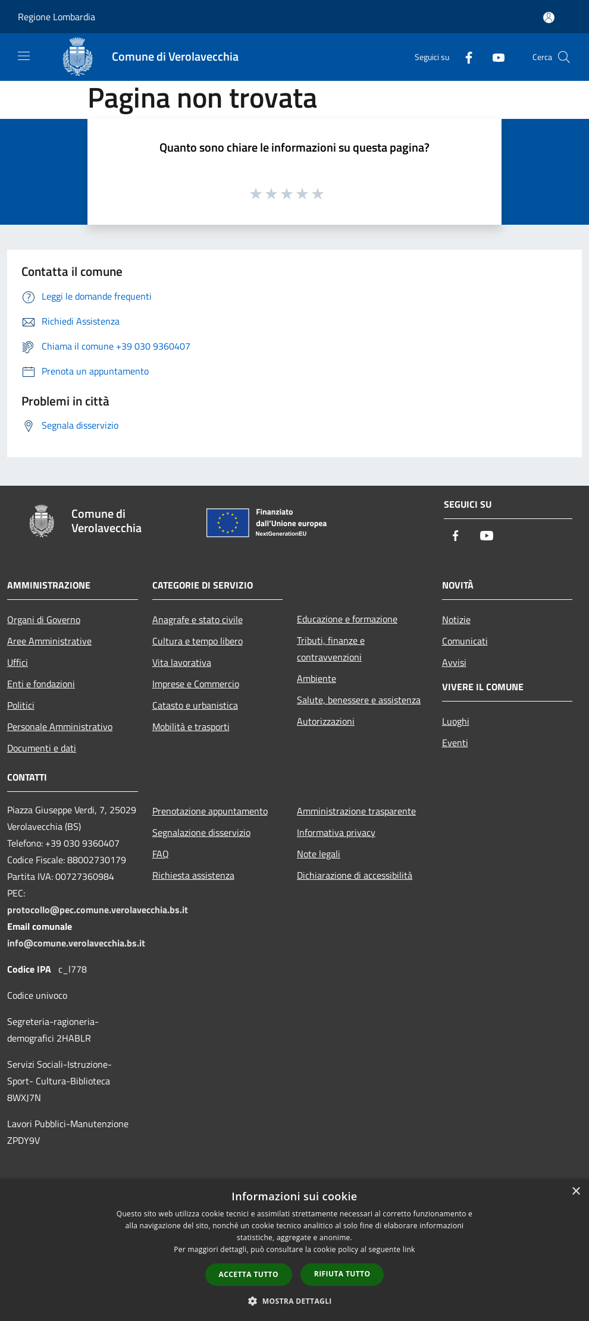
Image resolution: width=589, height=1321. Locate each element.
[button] (294, 1301)
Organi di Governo (43, 619)
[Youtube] (494, 57)
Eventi (455, 742)
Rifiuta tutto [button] (342, 1274)
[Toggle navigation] (24, 56)
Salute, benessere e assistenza (359, 700)
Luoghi (455, 721)
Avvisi (454, 662)
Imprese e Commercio (195, 684)
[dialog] (294, 1250)
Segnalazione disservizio (201, 832)
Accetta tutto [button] (248, 1274)
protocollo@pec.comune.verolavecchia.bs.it (97, 909)
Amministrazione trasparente (356, 811)
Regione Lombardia (56, 17)
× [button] (575, 1191)
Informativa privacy (336, 832)
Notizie (456, 619)
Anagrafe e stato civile (197, 619)
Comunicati (465, 641)
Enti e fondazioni (41, 684)
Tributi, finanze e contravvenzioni (331, 648)
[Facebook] (464, 57)
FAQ (160, 854)
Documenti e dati (41, 748)
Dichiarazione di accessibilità (354, 875)
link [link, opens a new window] (409, 1249)
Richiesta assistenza (193, 875)
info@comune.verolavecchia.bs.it (76, 943)
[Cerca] (564, 57)
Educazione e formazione (347, 619)
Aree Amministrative (49, 641)
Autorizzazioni (326, 721)
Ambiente (316, 678)
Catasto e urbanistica (195, 705)
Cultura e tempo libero (197, 641)
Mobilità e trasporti (191, 726)
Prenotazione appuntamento (210, 811)
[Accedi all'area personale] (548, 17)
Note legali (318, 854)
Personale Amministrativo (59, 726)
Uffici (17, 662)
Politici (21, 705)
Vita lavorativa (181, 662)
